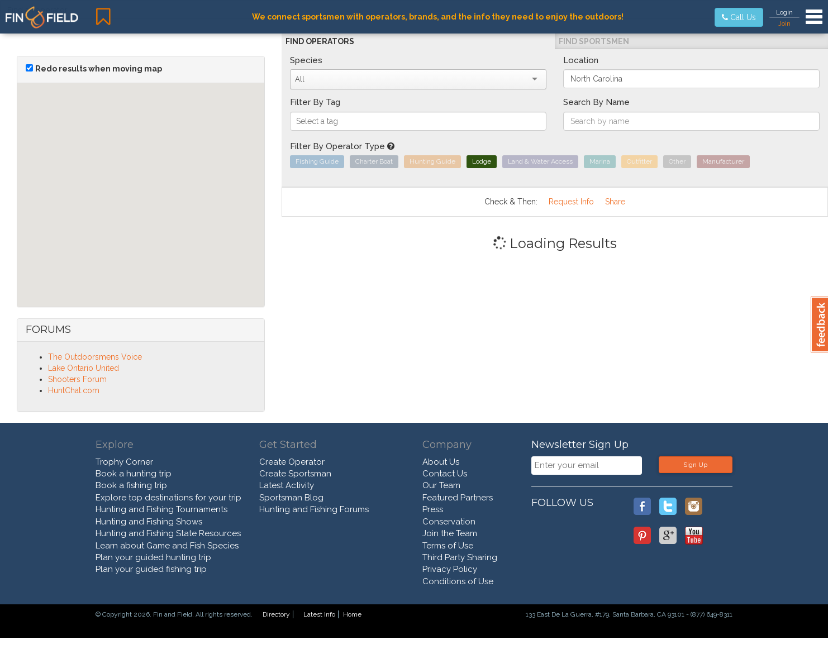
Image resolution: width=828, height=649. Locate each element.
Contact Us (444, 474)
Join (784, 23)
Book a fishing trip (131, 485)
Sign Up (695, 465)
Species (306, 60)
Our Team (441, 485)
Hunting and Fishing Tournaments (161, 509)
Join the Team (449, 533)
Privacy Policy (449, 569)
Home (352, 614)
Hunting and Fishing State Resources (168, 533)
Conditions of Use (457, 581)
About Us (440, 462)
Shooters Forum (77, 379)
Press (432, 509)
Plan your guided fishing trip (151, 569)
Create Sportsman (295, 474)
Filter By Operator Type (342, 146)
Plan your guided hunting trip (153, 557)
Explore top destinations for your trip (168, 498)
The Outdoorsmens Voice (95, 356)
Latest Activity (286, 485)
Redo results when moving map (98, 68)
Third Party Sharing (459, 557)
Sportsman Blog (291, 498)
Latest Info (319, 614)
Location (580, 60)
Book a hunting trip (134, 474)
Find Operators (319, 41)
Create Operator (292, 462)
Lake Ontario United (83, 368)
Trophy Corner (124, 462)
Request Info (571, 201)
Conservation (448, 522)
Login (784, 12)
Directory (276, 614)
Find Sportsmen (594, 41)
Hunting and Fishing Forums (314, 509)
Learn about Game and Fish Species (167, 546)
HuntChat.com (73, 390)
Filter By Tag (315, 102)
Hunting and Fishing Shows (149, 522)
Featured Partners (457, 498)
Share (615, 201)
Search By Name (596, 102)
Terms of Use (447, 546)
